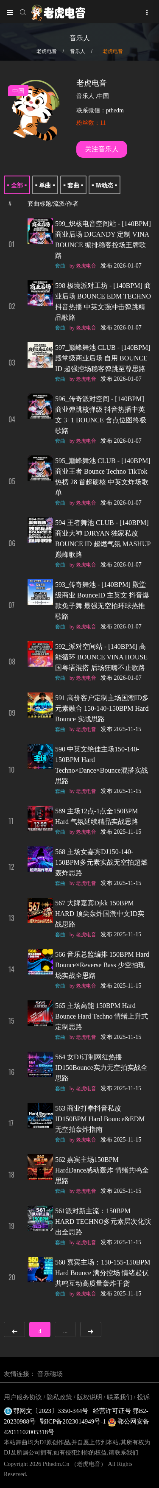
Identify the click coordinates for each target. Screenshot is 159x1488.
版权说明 (89, 1397)
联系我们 (119, 1397)
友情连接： (20, 1374)
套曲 (60, 266)
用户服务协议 (23, 1397)
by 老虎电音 (83, 266)
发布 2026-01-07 (121, 265)
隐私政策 (59, 1397)
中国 (103, 96)
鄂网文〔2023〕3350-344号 (46, 1410)
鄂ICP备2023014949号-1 (74, 1421)
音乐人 (77, 51)
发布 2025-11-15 (120, 729)
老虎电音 (46, 51)
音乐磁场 (50, 1374)
